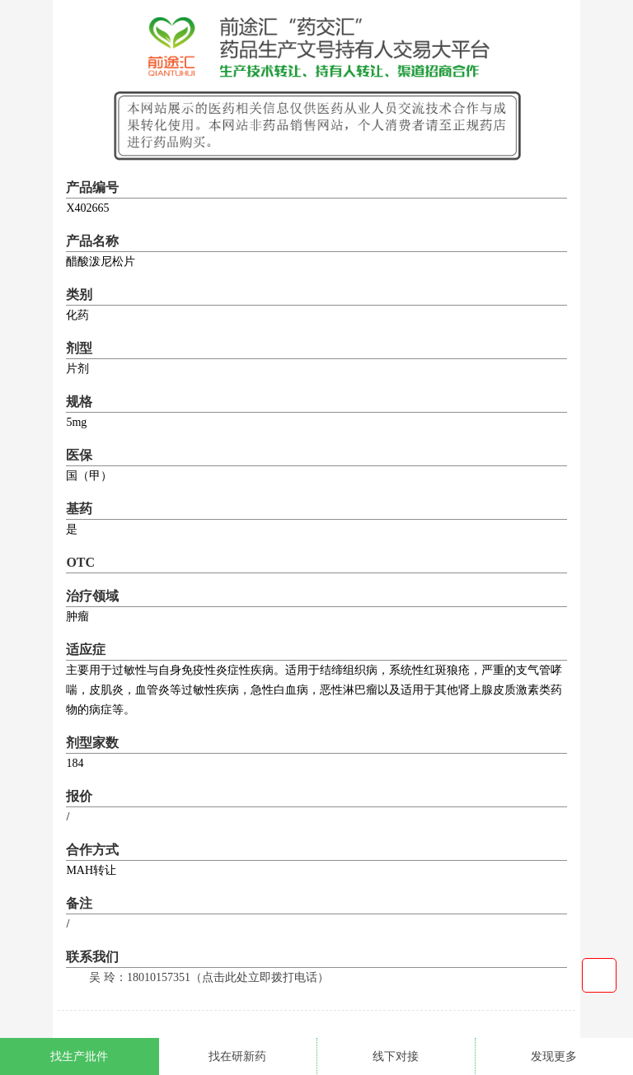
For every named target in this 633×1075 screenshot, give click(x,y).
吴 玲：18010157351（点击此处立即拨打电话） (209, 977)
